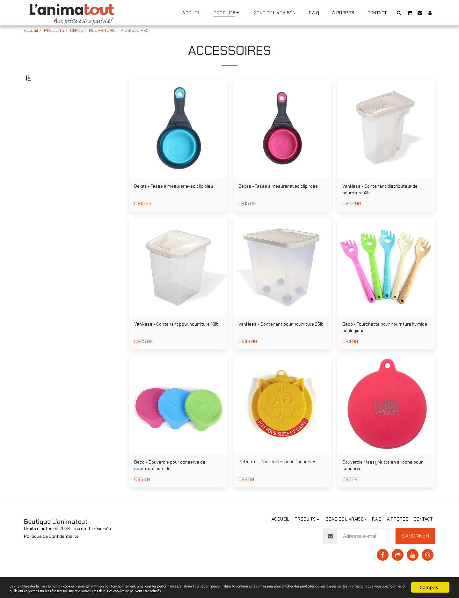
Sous (43, 110)
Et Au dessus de (54, 136)
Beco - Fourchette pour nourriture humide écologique (382, 346)
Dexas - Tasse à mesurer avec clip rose (277, 206)
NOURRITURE (102, 30)
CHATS (76, 30)
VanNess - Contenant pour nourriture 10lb (177, 347)
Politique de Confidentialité (51, 556)
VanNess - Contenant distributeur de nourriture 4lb (384, 206)
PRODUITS (54, 30)
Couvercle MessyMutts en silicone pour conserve (381, 487)
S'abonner (415, 555)
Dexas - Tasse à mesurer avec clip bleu (173, 206)
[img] (386, 285)
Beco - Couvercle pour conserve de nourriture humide (175, 487)
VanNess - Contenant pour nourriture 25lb (281, 347)
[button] (399, 12)
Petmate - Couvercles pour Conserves (270, 487)
